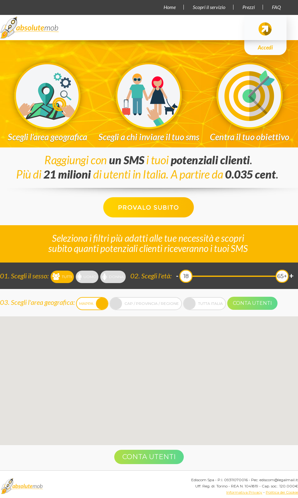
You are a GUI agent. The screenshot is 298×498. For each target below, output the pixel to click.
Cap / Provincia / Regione (144, 304)
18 (186, 276)
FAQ (276, 7)
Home (170, 7)
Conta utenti (252, 303)
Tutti (62, 276)
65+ (282, 276)
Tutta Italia (203, 304)
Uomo (87, 276)
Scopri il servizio (209, 7)
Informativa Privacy (244, 492)
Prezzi (248, 7)
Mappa (93, 304)
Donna (113, 276)
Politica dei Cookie (282, 492)
